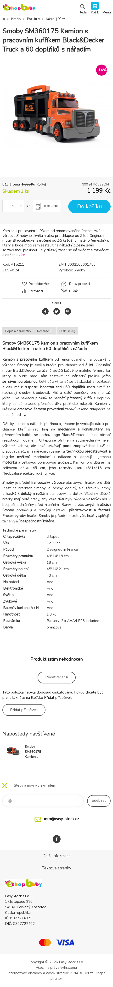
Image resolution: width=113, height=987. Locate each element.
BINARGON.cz (81, 973)
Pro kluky (33, 19)
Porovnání (35, 291)
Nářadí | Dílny (55, 19)
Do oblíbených (38, 284)
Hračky (16, 19)
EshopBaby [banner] (18, 8)
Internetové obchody (25, 973)
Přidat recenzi (56, 677)
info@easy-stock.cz (61, 819)
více (22, 254)
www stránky (57, 973)
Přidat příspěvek (24, 709)
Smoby (79, 270)
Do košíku (89, 206)
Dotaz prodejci (79, 284)
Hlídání (74, 291)
